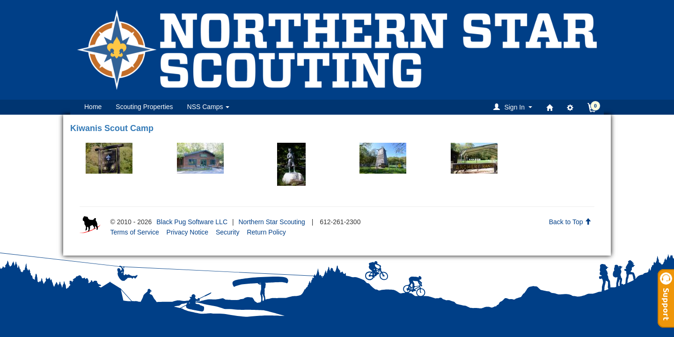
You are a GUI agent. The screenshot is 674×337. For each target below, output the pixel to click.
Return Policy (266, 232)
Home (93, 106)
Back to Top (570, 222)
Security (228, 232)
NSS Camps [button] (208, 106)
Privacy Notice (187, 232)
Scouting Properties (144, 106)
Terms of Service (134, 232)
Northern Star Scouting (271, 222)
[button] (514, 107)
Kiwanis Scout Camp (112, 128)
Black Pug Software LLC (191, 222)
